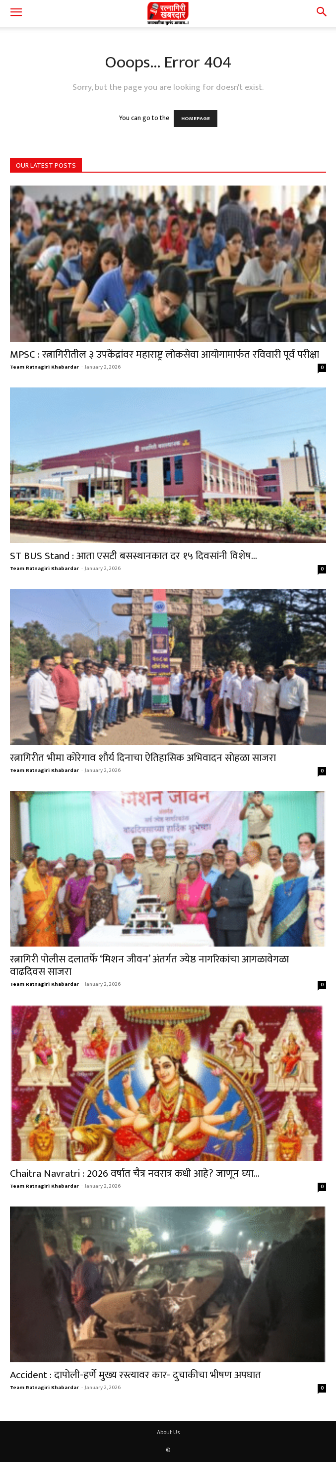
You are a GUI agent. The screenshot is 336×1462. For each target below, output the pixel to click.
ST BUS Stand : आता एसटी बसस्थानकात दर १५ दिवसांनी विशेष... (133, 556)
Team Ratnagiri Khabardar (44, 367)
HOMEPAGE (195, 118)
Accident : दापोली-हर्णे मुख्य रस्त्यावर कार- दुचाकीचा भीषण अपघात (135, 1375)
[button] (16, 13)
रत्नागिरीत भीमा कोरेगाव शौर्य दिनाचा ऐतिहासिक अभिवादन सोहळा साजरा (143, 757)
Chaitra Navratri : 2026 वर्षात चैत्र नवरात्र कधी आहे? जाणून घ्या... (135, 1173)
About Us (168, 1432)
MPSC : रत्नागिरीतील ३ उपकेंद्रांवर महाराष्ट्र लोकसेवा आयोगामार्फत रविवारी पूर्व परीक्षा (164, 354)
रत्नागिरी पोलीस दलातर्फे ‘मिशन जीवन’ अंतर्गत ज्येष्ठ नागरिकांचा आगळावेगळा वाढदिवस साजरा (149, 965)
